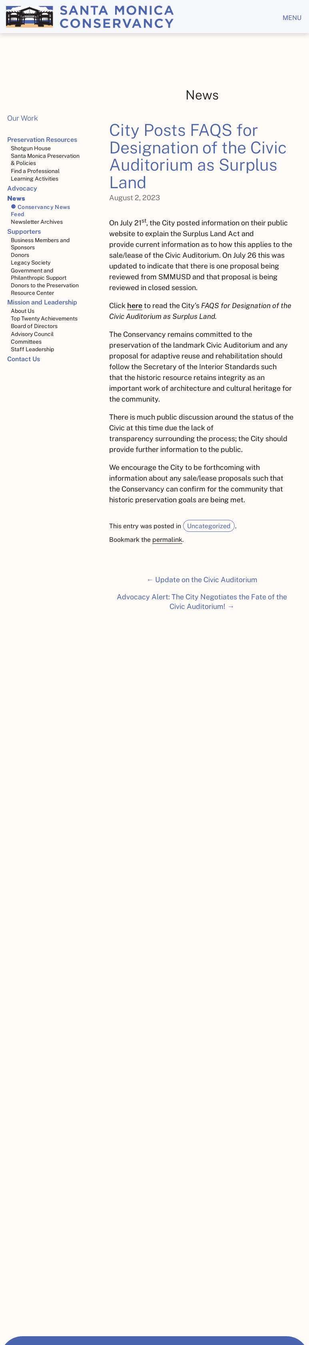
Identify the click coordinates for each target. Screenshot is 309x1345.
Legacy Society (30, 262)
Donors (20, 255)
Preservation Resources (42, 139)
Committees (26, 341)
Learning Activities (34, 178)
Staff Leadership (32, 349)
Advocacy (22, 188)
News (16, 198)
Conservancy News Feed (40, 210)
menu (292, 18)
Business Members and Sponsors (40, 244)
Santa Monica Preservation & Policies (45, 159)
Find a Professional (35, 171)
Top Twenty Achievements (44, 318)
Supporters (24, 231)
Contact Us (23, 359)
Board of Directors (34, 326)
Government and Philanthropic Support (38, 274)
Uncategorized (209, 526)
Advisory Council (32, 334)
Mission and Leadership (42, 302)
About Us (22, 311)
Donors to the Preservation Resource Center (45, 289)
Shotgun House (31, 148)
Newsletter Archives (37, 222)
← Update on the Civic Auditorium (201, 579)
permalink (167, 539)
